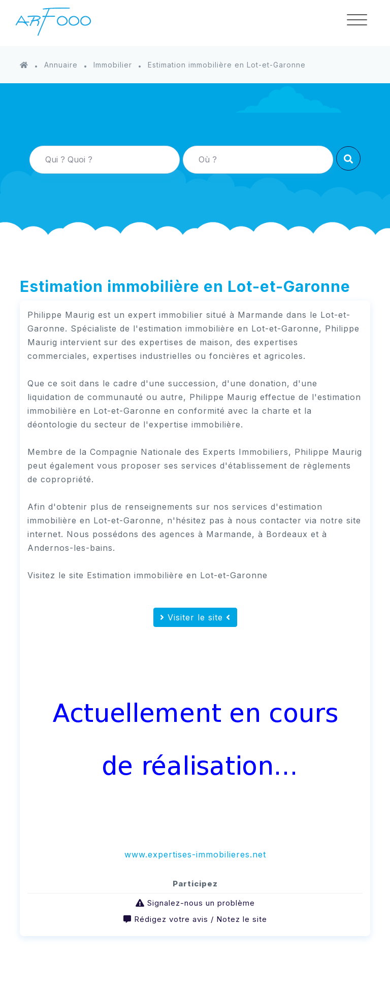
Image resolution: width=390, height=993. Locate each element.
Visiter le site (195, 617)
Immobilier (112, 64)
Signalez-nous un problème (201, 903)
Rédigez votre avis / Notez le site (200, 919)
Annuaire (61, 64)
